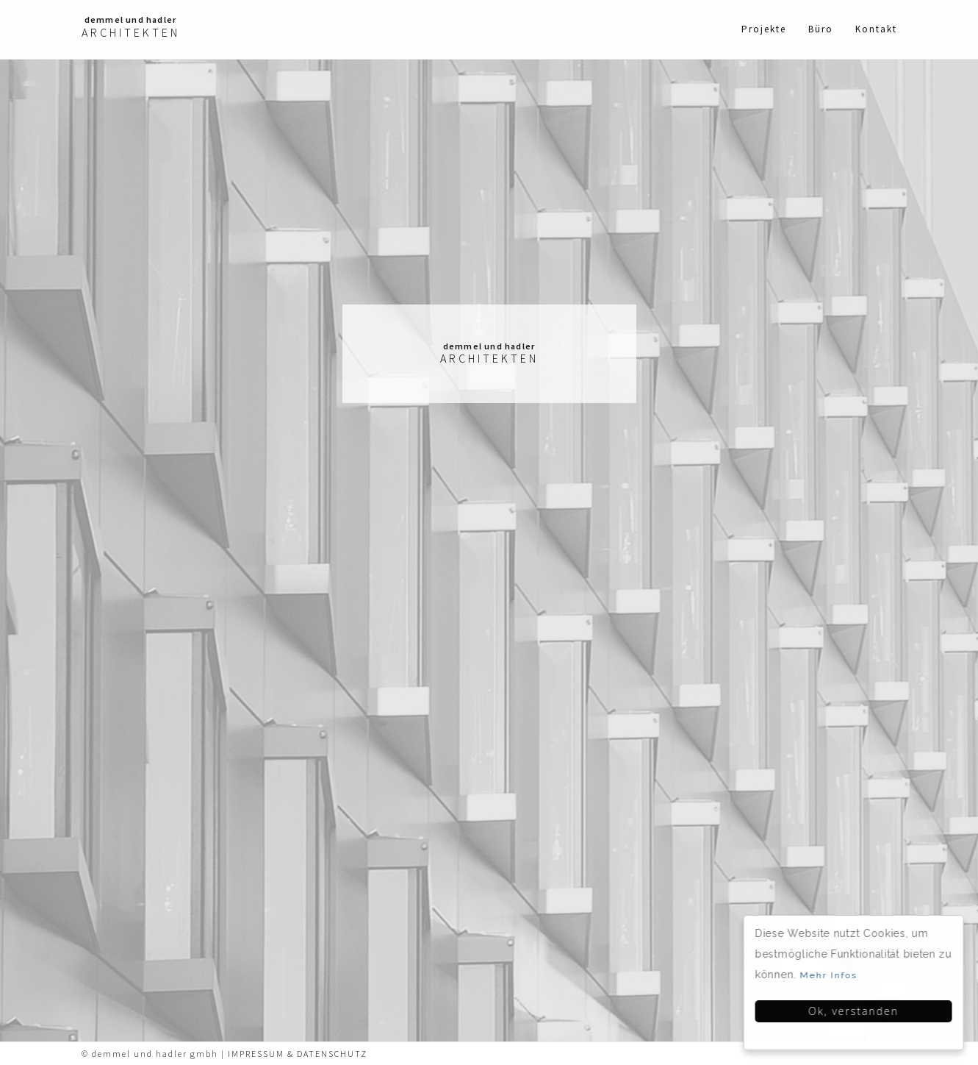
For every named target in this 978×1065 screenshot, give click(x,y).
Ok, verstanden (855, 1011)
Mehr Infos (829, 975)
